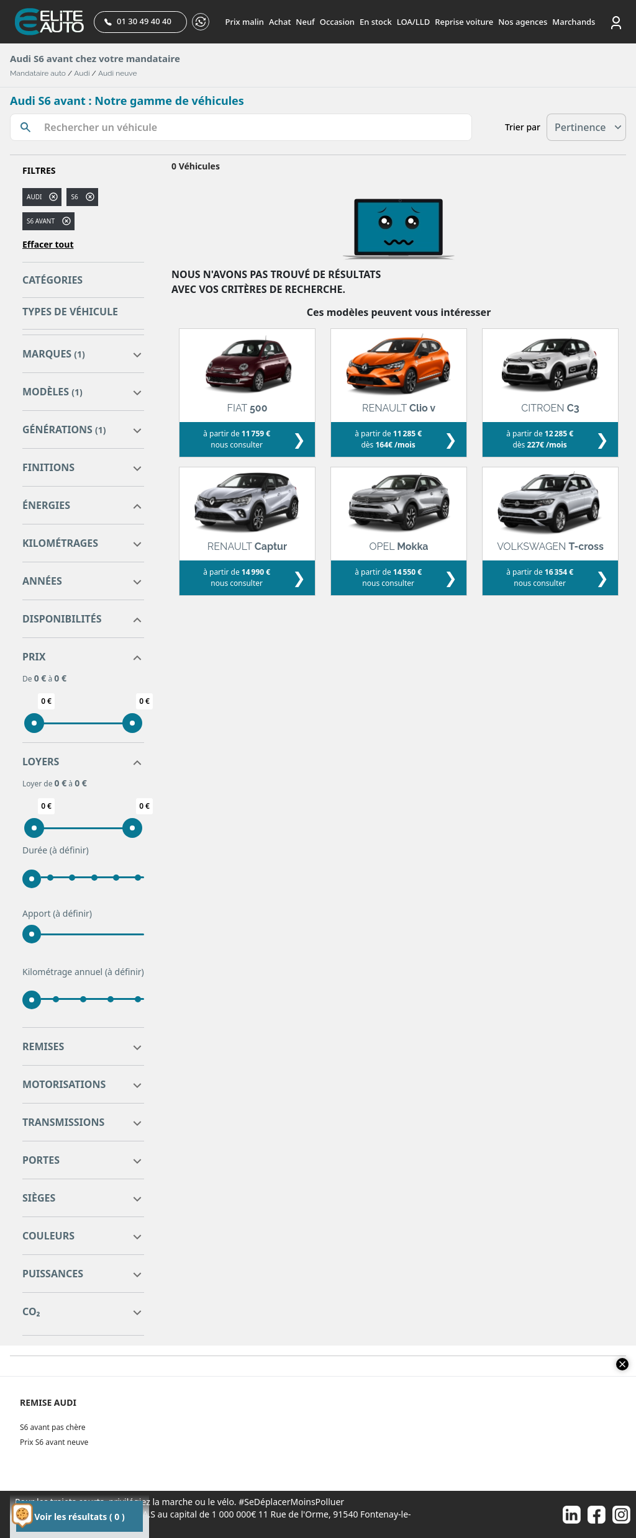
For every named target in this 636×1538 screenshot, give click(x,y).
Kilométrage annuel (83, 972)
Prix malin (244, 21)
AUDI (34, 196)
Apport (57, 913)
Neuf (305, 21)
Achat (280, 21)
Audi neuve (117, 73)
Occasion (337, 21)
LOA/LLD (413, 21)
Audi (81, 73)
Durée (55, 850)
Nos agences (522, 21)
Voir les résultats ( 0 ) (79, 1516)
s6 (74, 196)
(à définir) (69, 850)
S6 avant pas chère (52, 1427)
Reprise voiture (464, 21)
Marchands (573, 21)
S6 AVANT (41, 221)
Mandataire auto (38, 73)
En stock (376, 21)
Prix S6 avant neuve (54, 1442)
